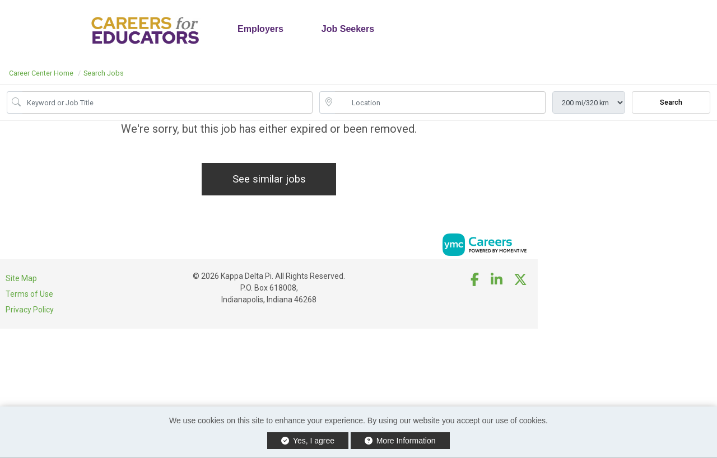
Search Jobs (103, 73)
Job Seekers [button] (348, 29)
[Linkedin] (496, 280)
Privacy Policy (30, 309)
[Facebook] (475, 280)
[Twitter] (520, 280)
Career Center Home (41, 73)
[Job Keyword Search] (167, 102)
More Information (400, 440)
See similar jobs (269, 179)
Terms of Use (29, 293)
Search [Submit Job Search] (671, 102)
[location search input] (440, 102)
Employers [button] (260, 29)
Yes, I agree (307, 440)
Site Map (21, 278)
